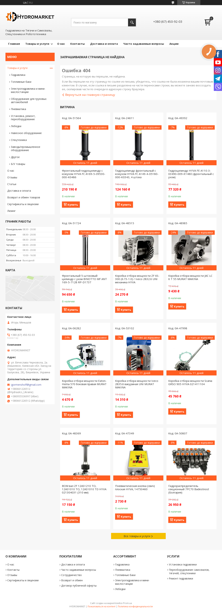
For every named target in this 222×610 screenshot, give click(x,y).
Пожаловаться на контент (101, 606)
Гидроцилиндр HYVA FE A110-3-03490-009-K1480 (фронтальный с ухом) (191, 174)
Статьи (11, 184)
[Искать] (132, 22)
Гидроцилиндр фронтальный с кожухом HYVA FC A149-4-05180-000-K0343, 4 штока (136, 174)
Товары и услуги (37, 43)
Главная (14, 43)
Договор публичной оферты (79, 585)
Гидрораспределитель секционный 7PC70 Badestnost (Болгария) (188, 489)
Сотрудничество (71, 575)
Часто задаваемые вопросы (143, 43)
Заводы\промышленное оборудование (25, 148)
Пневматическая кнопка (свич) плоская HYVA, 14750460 (135, 487)
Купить (73, 204)
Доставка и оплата (104, 43)
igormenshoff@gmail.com (26, 384)
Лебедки (16, 126)
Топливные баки (21, 81)
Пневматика (18, 109)
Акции (173, 43)
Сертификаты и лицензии (23, 204)
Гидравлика (18, 75)
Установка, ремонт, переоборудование (23, 117)
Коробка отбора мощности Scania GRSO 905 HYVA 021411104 (190, 382)
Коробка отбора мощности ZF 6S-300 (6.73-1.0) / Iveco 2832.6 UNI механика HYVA (137, 279)
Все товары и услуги (137, 536)
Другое (15, 157)
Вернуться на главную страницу (90, 95)
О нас (61, 43)
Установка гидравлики (183, 564)
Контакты (77, 43)
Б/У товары (18, 164)
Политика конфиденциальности (135, 606)
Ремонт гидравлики (181, 578)
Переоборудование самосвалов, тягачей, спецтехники (189, 571)
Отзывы (12, 177)
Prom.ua (127, 603)
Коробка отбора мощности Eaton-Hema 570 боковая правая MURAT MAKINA (84, 384)
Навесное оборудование (26, 133)
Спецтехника (19, 140)
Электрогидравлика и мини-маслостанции (28, 90)
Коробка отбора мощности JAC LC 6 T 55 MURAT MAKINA (190, 277)
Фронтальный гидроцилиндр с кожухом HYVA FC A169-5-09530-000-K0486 (83, 174)
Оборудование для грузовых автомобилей (28, 100)
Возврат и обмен (72, 580)
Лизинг (11, 211)
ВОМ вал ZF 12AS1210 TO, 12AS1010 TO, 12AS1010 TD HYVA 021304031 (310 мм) (84, 489)
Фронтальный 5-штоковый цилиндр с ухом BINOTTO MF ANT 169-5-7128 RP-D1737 (84, 279)
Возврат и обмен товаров (23, 197)
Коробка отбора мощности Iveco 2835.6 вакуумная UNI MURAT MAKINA (136, 384)
